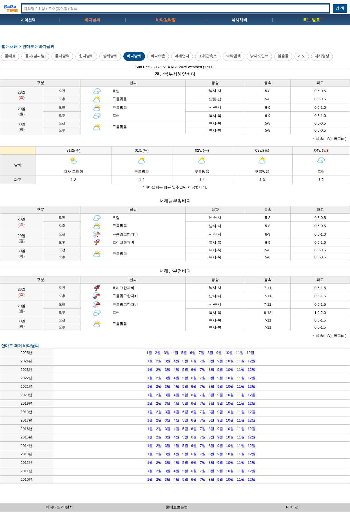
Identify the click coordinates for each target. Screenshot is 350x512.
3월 (167, 353)
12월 (250, 353)
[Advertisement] (175, 37)
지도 (301, 56)
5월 (184, 353)
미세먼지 (182, 56)
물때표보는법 (177, 507)
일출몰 (283, 56)
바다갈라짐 (166, 19)
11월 (240, 353)
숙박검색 (233, 56)
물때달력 (62, 56)
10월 (229, 353)
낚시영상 (322, 56)
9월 (219, 353)
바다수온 (158, 56)
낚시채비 (239, 19)
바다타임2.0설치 (59, 507)
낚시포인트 (259, 56)
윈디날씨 (86, 56)
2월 (158, 353)
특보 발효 (313, 19)
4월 (175, 353)
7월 (201, 353)
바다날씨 (92, 19)
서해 (13, 46)
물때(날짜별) (35, 56)
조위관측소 (208, 56)
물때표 (10, 56)
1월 (149, 353)
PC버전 (292, 507)
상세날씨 (110, 56)
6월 (193, 353)
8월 (210, 353)
